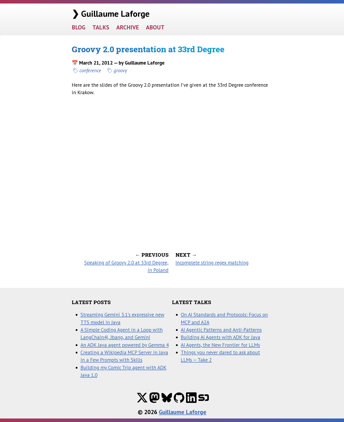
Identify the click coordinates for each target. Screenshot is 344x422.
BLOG (78, 27)
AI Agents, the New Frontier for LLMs (220, 345)
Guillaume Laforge (182, 412)
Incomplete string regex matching (212, 262)
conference (90, 70)
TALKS (100, 27)
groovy (120, 70)
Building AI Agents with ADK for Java (220, 337)
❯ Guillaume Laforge (111, 13)
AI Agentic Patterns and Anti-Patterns (221, 329)
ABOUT (155, 27)
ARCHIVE (127, 27)
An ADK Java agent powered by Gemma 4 (125, 345)
